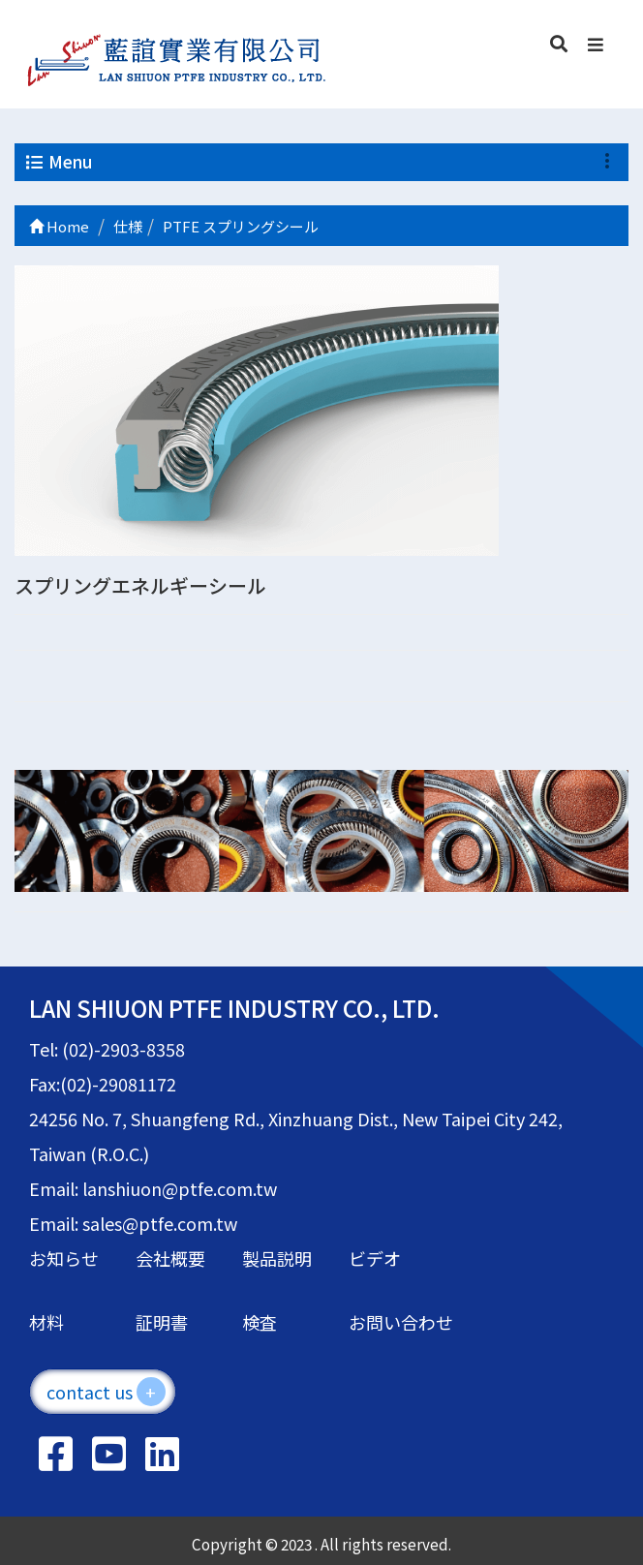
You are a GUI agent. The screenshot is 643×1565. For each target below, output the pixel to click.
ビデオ (375, 1258)
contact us (106, 1391)
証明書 (162, 1322)
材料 (46, 1322)
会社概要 (170, 1258)
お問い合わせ (401, 1322)
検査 (259, 1322)
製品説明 (277, 1258)
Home (59, 226)
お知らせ (64, 1258)
